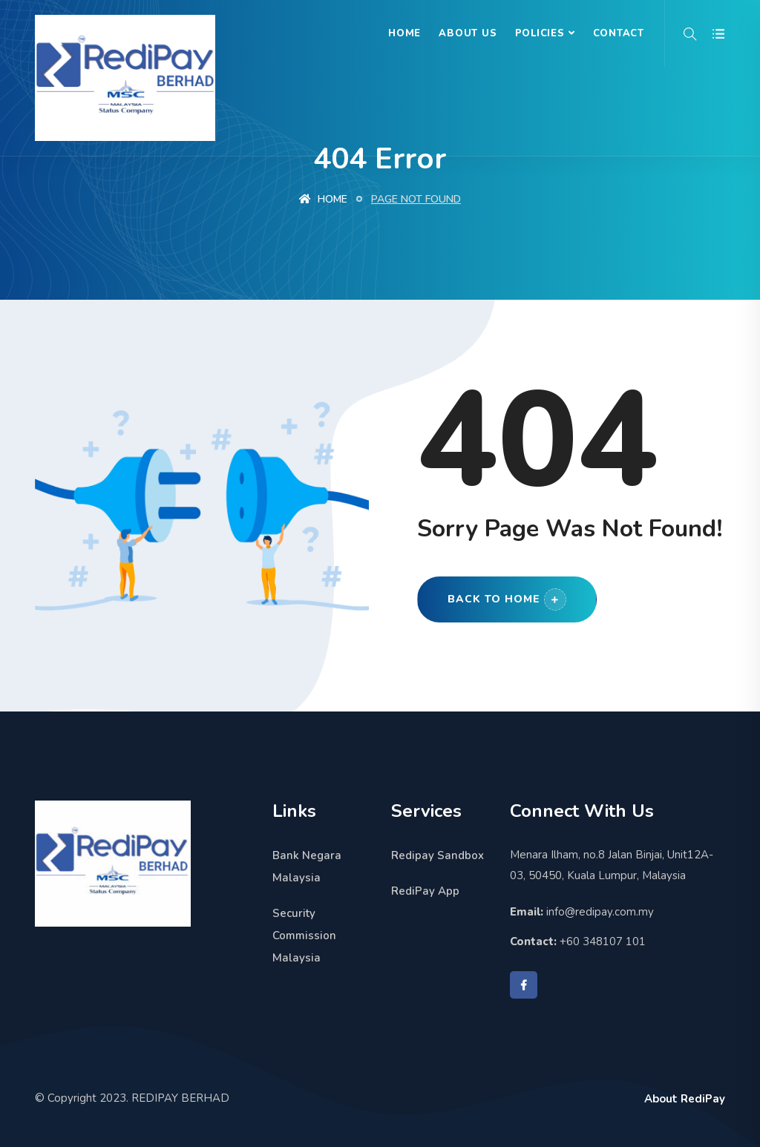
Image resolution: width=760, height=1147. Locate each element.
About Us (468, 33)
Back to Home (507, 599)
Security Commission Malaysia (304, 935)
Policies (540, 33)
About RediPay (684, 1098)
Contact (618, 33)
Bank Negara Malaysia (306, 866)
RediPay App (425, 891)
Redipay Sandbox (437, 855)
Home (404, 33)
